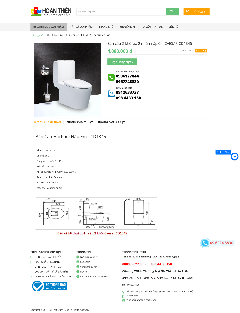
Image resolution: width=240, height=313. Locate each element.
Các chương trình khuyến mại (94, 276)
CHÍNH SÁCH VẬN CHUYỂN (46, 256)
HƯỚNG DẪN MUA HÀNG (45, 261)
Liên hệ (173, 27)
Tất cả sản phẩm (81, 27)
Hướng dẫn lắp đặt (111, 122)
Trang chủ (106, 27)
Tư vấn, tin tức (152, 27)
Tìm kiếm (172, 12)
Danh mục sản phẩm (49, 27)
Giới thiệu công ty (89, 256)
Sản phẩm (52, 35)
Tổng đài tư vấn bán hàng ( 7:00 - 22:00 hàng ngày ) (150, 256)
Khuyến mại (127, 27)
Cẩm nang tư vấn (88, 266)
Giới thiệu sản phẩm (47, 122)
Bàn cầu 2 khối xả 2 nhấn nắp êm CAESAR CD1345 (85, 35)
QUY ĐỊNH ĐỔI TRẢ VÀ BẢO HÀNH (49, 271)
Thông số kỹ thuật (79, 122)
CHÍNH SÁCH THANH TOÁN (46, 266)
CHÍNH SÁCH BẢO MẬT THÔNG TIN (50, 276)
